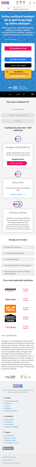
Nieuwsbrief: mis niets (12, 443)
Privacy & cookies (7, 460)
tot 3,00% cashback (25, 299)
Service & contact (10, 438)
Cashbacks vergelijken (12, 427)
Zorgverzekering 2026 (11, 401)
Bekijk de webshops (17, 194)
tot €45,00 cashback (25, 318)
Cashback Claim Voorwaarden (11, 463)
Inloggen (30, 3)
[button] (18, 65)
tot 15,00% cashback (26, 290)
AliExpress (8, 408)
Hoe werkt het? (9, 435)
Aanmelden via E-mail (19, 48)
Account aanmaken (16, 163)
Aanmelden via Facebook (18, 59)
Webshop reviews (10, 440)
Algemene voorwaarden (9, 457)
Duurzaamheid (9, 419)
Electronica (8, 403)
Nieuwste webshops (11, 411)
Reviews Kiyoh (9, 424)
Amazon (7, 406)
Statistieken (8, 422)
